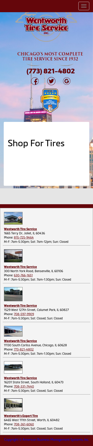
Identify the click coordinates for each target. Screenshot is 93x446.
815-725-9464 (24, 237)
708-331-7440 (24, 386)
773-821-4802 (24, 349)
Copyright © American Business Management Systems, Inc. (46, 440)
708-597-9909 (24, 314)
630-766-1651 (23, 275)
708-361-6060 (24, 424)
